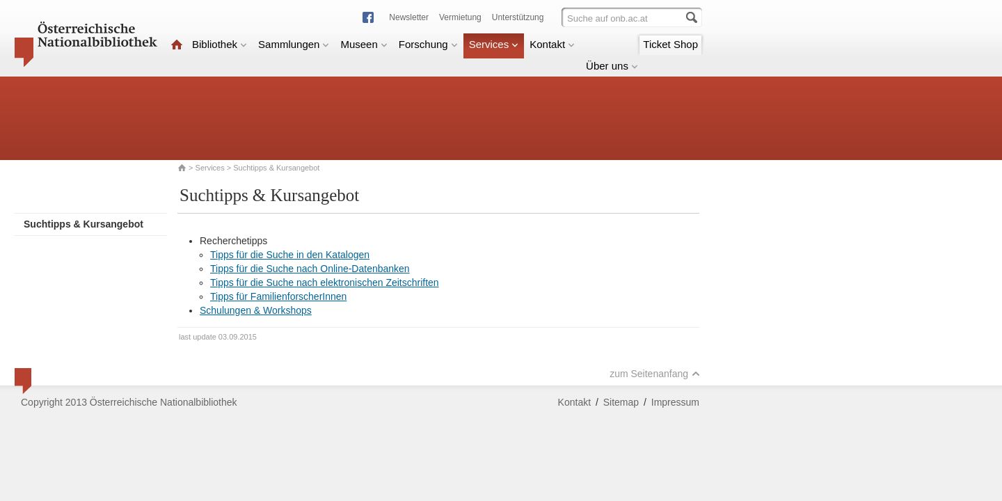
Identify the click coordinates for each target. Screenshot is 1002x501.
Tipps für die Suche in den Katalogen (289, 254)
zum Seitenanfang (655, 373)
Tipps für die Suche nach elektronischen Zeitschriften (324, 282)
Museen (363, 44)
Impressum (675, 402)
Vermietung (460, 17)
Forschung (428, 44)
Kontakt (552, 44)
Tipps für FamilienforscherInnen (278, 296)
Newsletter (409, 17)
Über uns (612, 66)
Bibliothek (219, 44)
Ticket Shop (670, 44)
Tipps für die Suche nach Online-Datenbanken (310, 268)
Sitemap (621, 402)
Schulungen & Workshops (256, 310)
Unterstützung (518, 17)
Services (494, 44)
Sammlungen (293, 44)
